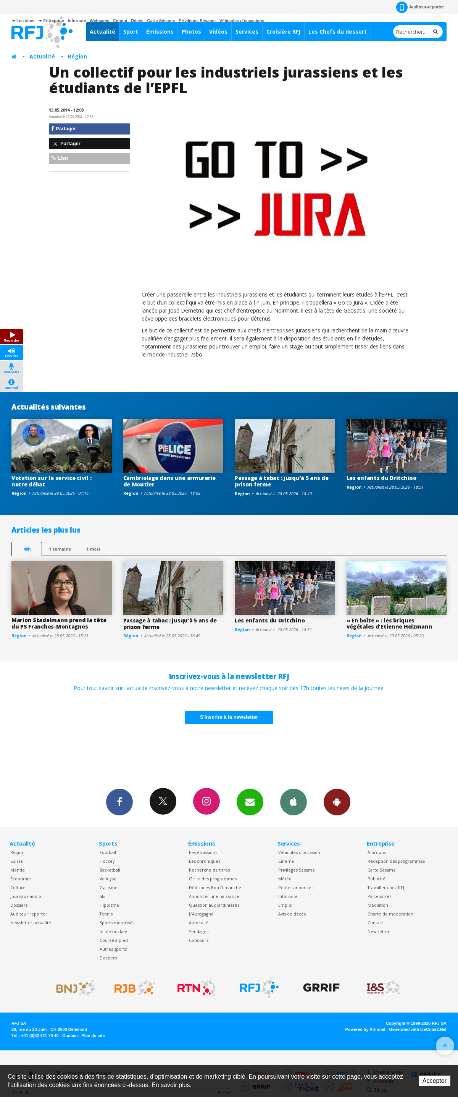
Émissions (160, 31)
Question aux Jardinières (214, 905)
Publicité (376, 878)
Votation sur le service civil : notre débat (51, 481)
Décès (137, 20)
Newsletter (379, 931)
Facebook (119, 802)
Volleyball (109, 878)
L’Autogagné (201, 913)
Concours (198, 940)
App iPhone (293, 802)
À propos (377, 852)
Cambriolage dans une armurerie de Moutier (169, 481)
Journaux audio (25, 896)
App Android (337, 802)
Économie (20, 878)
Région (77, 56)
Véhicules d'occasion (299, 852)
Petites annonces (295, 887)
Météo (285, 878)
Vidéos (218, 31)
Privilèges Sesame (296, 869)
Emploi (120, 20)
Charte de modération (390, 913)
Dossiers (18, 905)
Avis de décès (292, 913)
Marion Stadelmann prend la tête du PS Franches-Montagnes (58, 623)
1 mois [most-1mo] (93, 549)
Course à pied (114, 940)
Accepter (435, 1081)
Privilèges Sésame (197, 20)
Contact (375, 922)
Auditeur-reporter (420, 7)
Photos (191, 31)
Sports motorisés (117, 922)
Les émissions (203, 852)
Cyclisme (109, 887)
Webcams (99, 20)
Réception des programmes (396, 861)
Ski (102, 896)
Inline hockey (113, 931)
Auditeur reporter (28, 913)
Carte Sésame (161, 20)
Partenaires (379, 896)
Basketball (110, 869)
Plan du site (93, 1035)
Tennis (106, 913)
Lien (59, 158)
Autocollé (198, 922)
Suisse (16, 861)
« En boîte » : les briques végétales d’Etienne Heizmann (389, 623)
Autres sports (113, 948)
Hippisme (109, 905)
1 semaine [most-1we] (60, 549)
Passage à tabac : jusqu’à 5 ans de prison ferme (281, 481)
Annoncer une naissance (214, 896)
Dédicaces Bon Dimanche (215, 887)
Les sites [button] (23, 20)
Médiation (378, 905)
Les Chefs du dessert (337, 31)
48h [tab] (27, 549)
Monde (17, 869)
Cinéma (286, 861)
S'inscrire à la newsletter (229, 717)
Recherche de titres (209, 869)
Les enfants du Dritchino (381, 477)
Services (246, 31)
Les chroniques (204, 861)
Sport (130, 31)
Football (108, 852)
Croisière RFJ (283, 31)
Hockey (107, 861)
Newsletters (250, 802)
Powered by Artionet (365, 1029)
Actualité (102, 31)
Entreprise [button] (51, 20)
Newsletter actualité (30, 922)
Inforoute (77, 20)
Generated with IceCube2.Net (418, 1029)
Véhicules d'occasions (241, 20)
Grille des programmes (213, 878)
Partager (63, 128)
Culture (18, 887)
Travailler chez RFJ (386, 887)
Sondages (198, 931)
